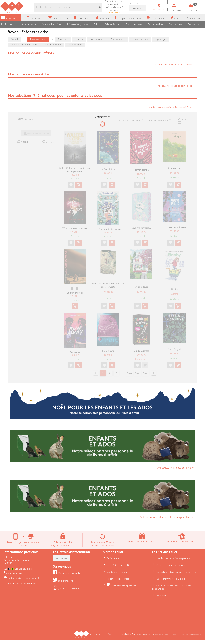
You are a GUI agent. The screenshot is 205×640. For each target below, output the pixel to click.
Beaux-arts (193, 24)
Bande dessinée (155, 24)
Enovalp (148, 634)
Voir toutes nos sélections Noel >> (176, 468)
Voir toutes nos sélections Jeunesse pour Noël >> (167, 517)
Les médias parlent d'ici (118, 565)
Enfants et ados (134, 24)
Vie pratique (175, 24)
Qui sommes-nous (116, 558)
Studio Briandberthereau (192, 634)
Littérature (6, 24)
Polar (96, 24)
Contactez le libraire (117, 572)
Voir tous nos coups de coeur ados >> (176, 86)
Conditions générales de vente (171, 565)
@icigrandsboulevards (66, 573)
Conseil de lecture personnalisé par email (176, 572)
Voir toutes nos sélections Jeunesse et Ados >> (172, 107)
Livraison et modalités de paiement (174, 558)
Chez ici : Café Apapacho (123, 586)
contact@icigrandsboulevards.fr (22, 578)
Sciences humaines (51, 24)
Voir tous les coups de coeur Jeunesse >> (175, 65)
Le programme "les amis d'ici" (171, 579)
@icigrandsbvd (63, 581)
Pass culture (162, 596)
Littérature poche (27, 24)
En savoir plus (114, 7)
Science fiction (112, 24)
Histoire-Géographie (77, 24)
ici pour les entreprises (118, 579)
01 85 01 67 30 (13, 574)
